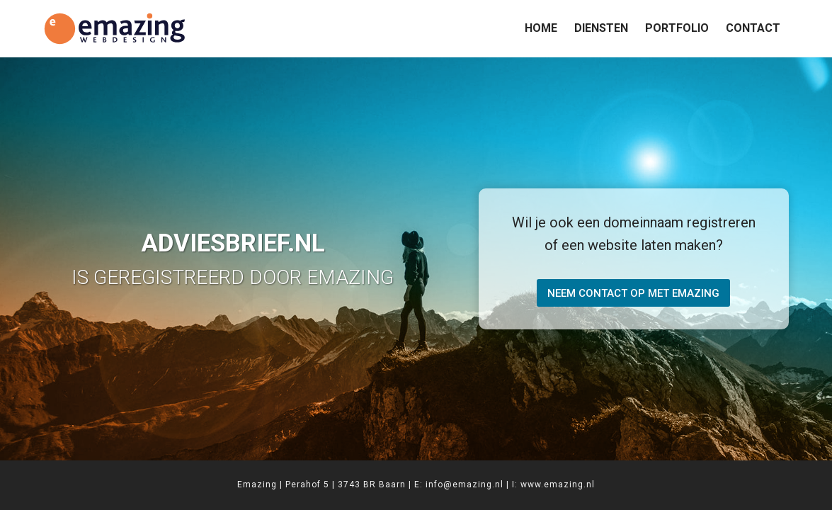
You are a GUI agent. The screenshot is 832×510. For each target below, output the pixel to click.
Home (541, 28)
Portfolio (677, 28)
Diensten (601, 28)
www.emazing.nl (557, 484)
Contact (753, 28)
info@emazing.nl (464, 484)
